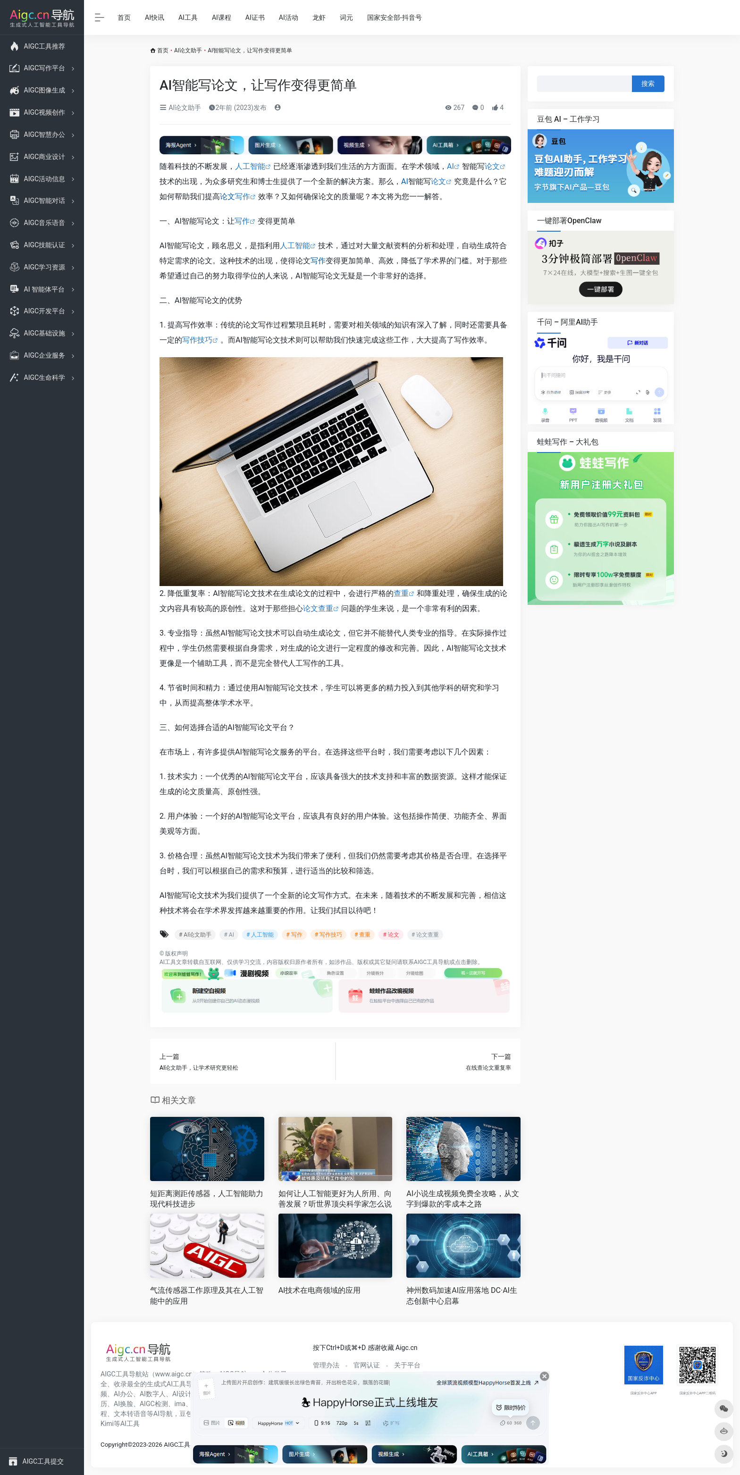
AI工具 (188, 17)
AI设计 (182, 1394)
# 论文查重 (425, 934)
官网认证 (366, 1365)
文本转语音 (130, 1413)
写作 (242, 196)
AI (450, 166)
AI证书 (255, 17)
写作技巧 (197, 339)
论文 (492, 166)
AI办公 (123, 1394)
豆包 (186, 1413)
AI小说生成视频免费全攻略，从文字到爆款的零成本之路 (462, 1199)
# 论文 (391, 934)
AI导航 (163, 1413)
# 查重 (362, 934)
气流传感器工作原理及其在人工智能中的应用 (206, 1296)
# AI (229, 934)
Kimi (107, 1423)
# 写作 (294, 934)
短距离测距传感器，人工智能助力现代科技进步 (206, 1199)
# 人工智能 (260, 934)
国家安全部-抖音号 (394, 17)
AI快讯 (154, 17)
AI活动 (288, 17)
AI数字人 (153, 1394)
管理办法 (326, 1365)
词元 (346, 17)
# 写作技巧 (328, 934)
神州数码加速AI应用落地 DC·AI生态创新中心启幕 (461, 1296)
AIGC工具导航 (431, 962)
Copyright (114, 1444)
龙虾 (319, 17)
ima (180, 1404)
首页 (124, 17)
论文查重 (318, 608)
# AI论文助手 (195, 934)
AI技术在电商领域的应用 (319, 1290)
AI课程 (221, 17)
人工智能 (250, 166)
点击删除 (466, 962)
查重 (401, 593)
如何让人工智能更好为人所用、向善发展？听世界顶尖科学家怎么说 (335, 1199)
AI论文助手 (188, 50)
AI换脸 (123, 1404)
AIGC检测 (154, 1404)
